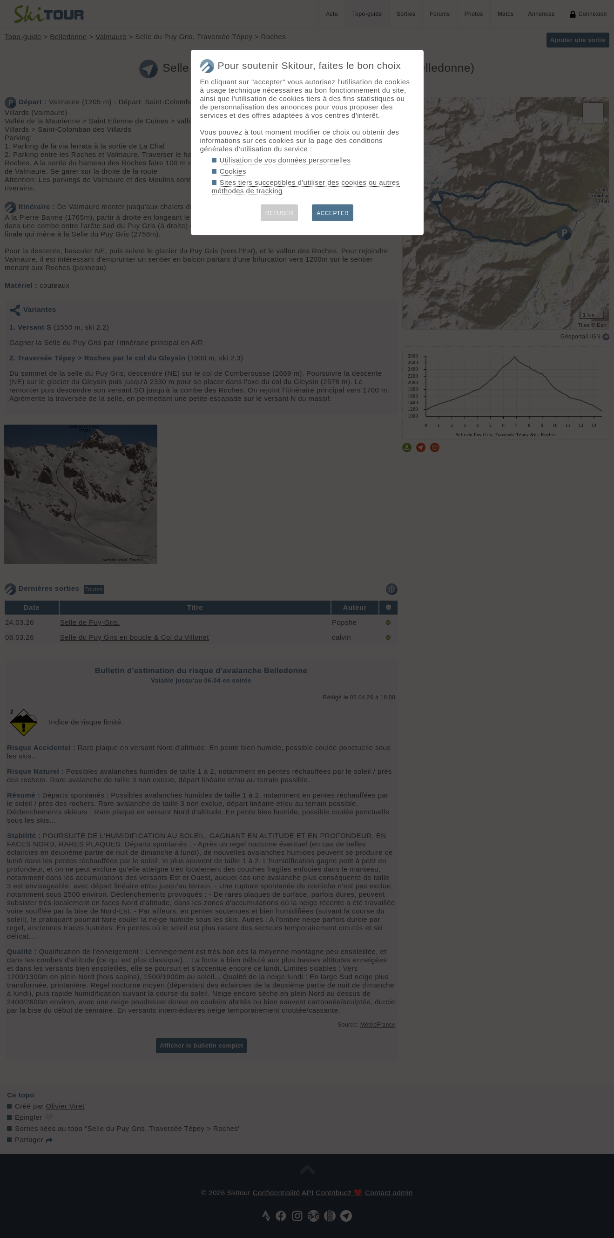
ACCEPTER (333, 213)
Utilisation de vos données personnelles (285, 160)
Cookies (233, 171)
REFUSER (279, 213)
